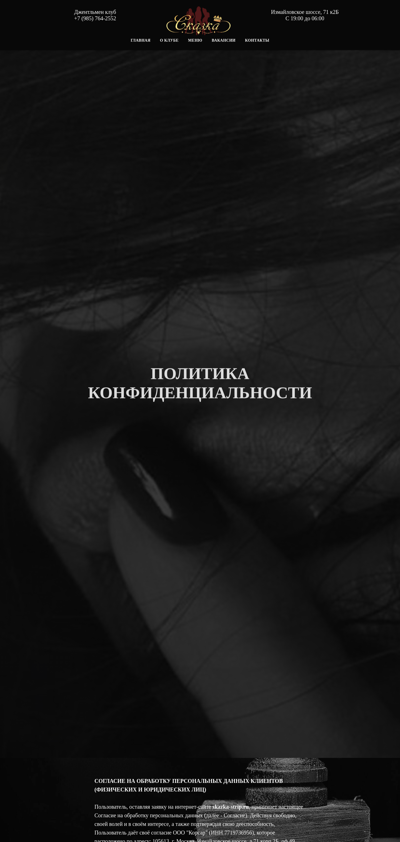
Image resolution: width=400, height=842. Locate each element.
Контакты (257, 40)
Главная (140, 40)
